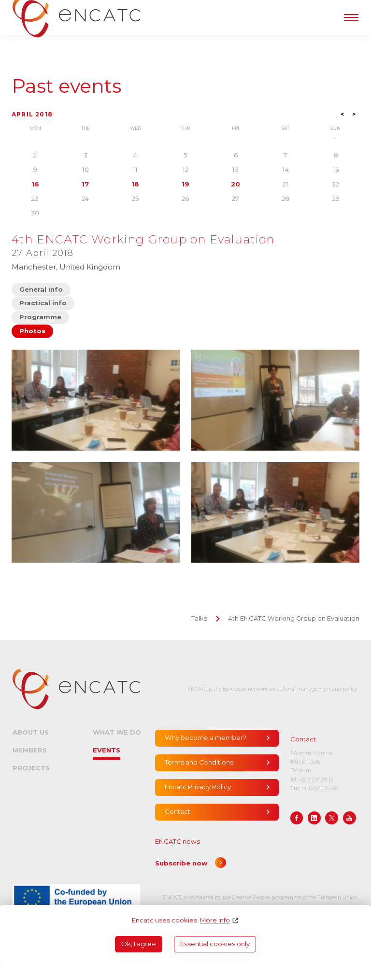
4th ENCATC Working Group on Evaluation (293, 618)
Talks (199, 618)
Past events (66, 86)
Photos (32, 331)
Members (30, 750)
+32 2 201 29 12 (316, 780)
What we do (117, 732)
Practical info (43, 303)
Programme (40, 317)
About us (31, 732)
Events (106, 750)
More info (215, 920)
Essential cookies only (215, 944)
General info (41, 289)
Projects (31, 768)
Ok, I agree (138, 944)
